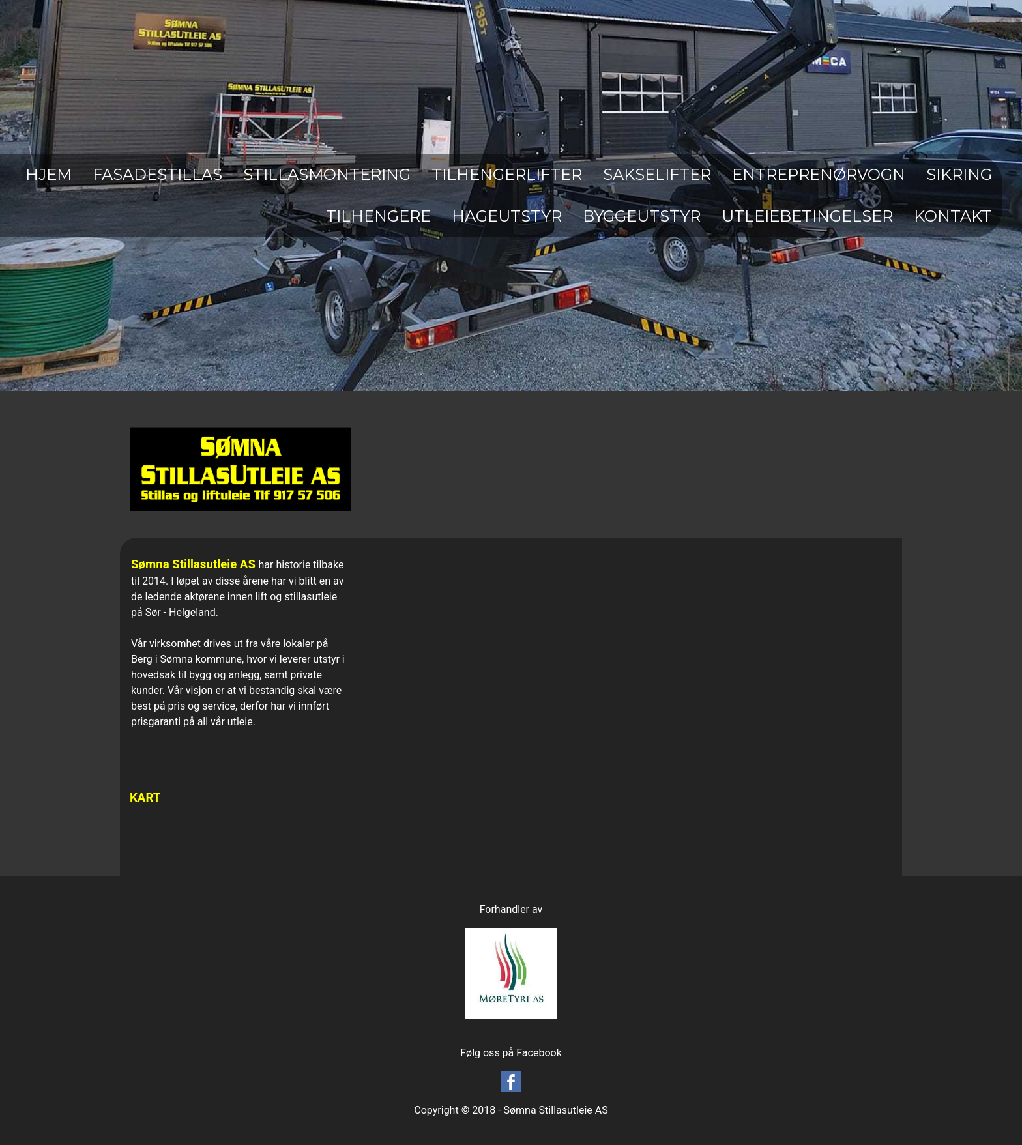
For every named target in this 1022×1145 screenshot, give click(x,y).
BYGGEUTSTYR (642, 216)
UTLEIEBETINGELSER (807, 216)
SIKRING (959, 174)
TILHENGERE (378, 216)
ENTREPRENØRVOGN (818, 174)
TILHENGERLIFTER (506, 174)
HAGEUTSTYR (507, 216)
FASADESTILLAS (157, 174)
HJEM (48, 174)
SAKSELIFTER (657, 174)
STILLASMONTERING (327, 174)
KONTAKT (953, 216)
